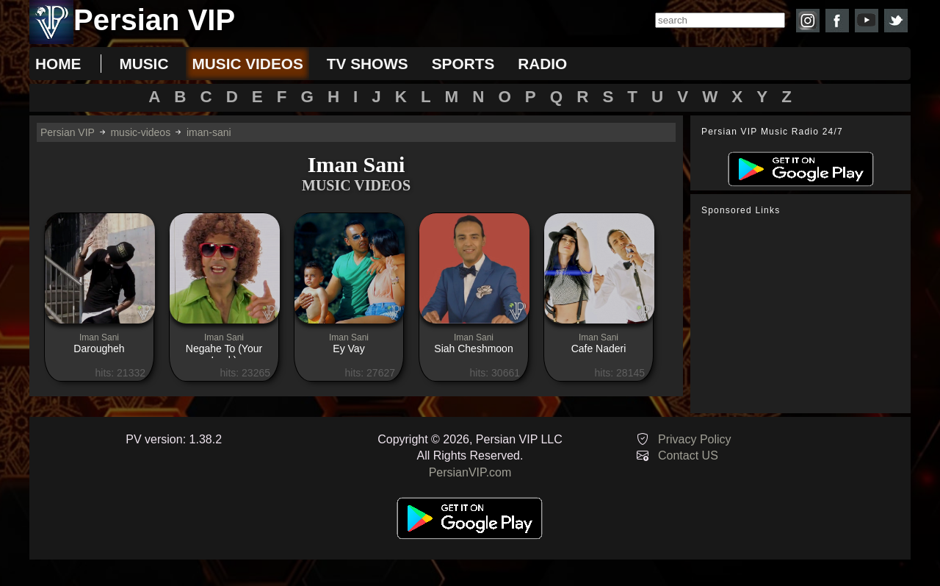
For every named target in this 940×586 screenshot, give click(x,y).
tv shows (367, 63)
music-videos (140, 132)
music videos (247, 63)
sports (463, 63)
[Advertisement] (804, 315)
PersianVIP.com (470, 472)
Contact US (688, 455)
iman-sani (209, 132)
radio (542, 63)
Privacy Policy (694, 439)
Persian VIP (67, 132)
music (143, 63)
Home (58, 63)
